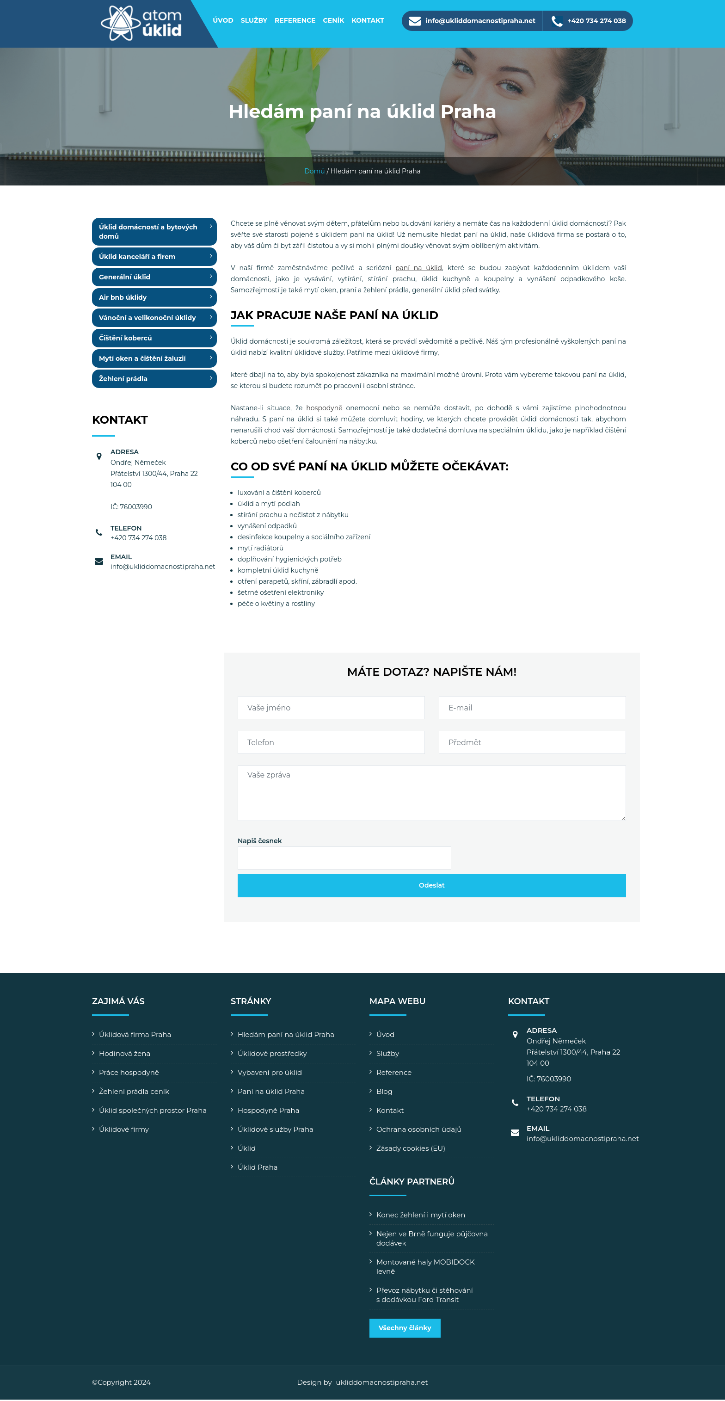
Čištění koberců (125, 340)
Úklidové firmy (124, 1131)
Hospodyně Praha (269, 1112)
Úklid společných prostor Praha (153, 1112)
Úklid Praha (258, 1169)
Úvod (223, 20)
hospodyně (324, 410)
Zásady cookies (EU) (410, 1150)
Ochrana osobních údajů (418, 1131)
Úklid (247, 1150)
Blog (384, 1093)
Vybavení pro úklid (270, 1074)
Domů (314, 173)
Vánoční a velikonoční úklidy (147, 319)
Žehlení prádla (123, 380)
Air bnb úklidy (123, 299)
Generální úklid (124, 279)
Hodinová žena (124, 1055)
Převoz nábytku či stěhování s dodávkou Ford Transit (424, 1297)
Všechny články (405, 1330)
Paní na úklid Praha (271, 1093)
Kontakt (367, 20)
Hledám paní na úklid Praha (286, 1036)
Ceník (333, 20)
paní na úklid (418, 269)
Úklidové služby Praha (275, 1131)
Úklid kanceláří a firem (137, 258)
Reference (295, 20)
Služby (254, 20)
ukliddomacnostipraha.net (382, 1384)
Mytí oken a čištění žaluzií (142, 360)
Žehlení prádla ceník (134, 1093)
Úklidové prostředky (272, 1055)
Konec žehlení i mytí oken (420, 1216)
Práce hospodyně (129, 1074)
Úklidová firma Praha (135, 1036)
